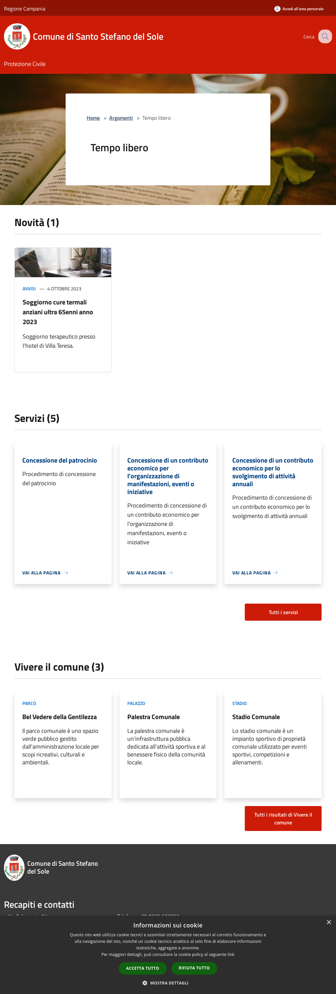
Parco (29, 703)
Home (93, 118)
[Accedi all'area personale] (299, 8)
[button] (168, 983)
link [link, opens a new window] (231, 954)
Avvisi (29, 288)
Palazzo (136, 703)
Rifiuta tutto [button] (194, 968)
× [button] (328, 922)
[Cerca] (324, 36)
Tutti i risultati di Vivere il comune (283, 818)
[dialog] (168, 955)
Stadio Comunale (256, 717)
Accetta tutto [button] (142, 968)
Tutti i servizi (283, 612)
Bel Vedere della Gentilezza (59, 717)
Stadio (239, 703)
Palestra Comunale (153, 717)
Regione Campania (24, 8)
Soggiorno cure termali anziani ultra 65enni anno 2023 (58, 312)
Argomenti (121, 118)
